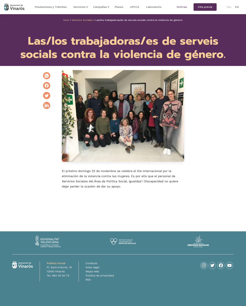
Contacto (91, 267)
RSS (88, 283)
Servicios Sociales (82, 20)
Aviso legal (92, 271)
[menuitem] (229, 7)
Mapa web (92, 275)
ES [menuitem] (237, 7)
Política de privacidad (100, 279)
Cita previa (205, 7)
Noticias (182, 7)
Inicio (66, 20)
